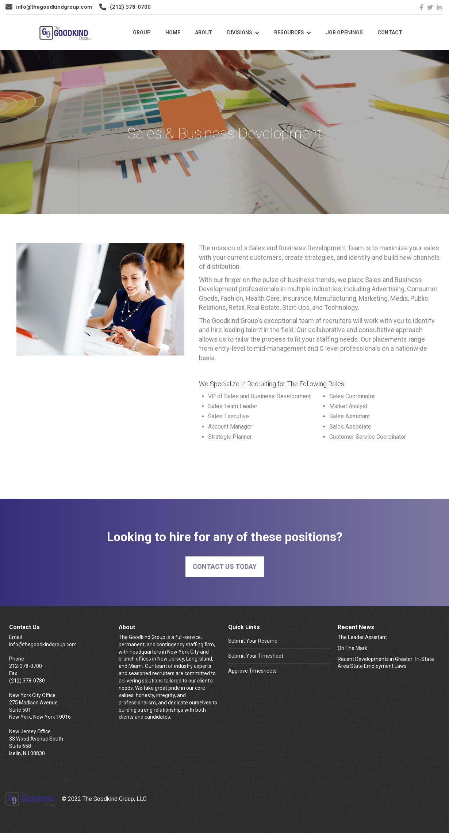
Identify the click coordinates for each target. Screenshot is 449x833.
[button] (243, 33)
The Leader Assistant (362, 637)
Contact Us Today (225, 566)
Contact (389, 32)
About (203, 32)
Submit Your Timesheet (255, 656)
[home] (65, 35)
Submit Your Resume (252, 641)
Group (142, 32)
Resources (289, 32)
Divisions (239, 32)
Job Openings (344, 32)
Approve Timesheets (252, 671)
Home (172, 32)
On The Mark (352, 648)
